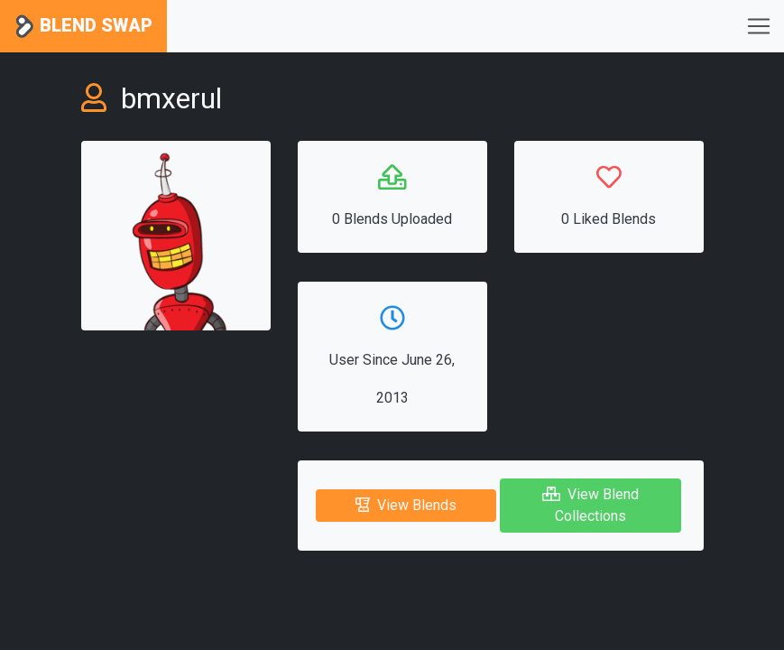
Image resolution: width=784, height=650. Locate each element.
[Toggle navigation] (758, 26)
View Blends (406, 505)
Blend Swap (83, 27)
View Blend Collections (590, 505)
